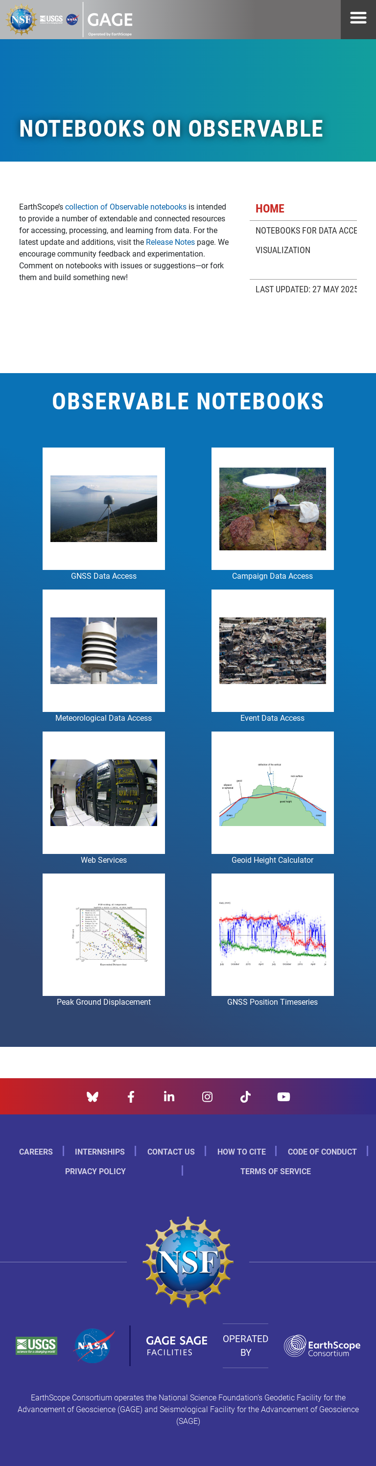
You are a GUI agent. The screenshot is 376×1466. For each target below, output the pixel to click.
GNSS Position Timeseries (272, 1001)
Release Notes (170, 241)
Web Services (104, 859)
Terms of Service (275, 1171)
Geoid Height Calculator (272, 859)
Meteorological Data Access (103, 717)
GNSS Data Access (104, 575)
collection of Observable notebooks (126, 206)
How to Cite (241, 1151)
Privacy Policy (95, 1171)
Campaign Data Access (272, 575)
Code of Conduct (322, 1151)
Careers (36, 1151)
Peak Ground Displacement (104, 1001)
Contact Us (171, 1151)
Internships (100, 1151)
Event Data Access (272, 717)
